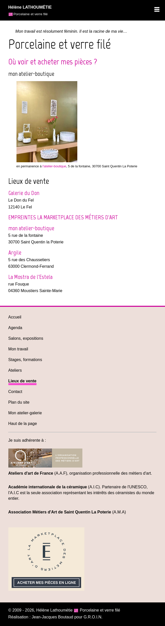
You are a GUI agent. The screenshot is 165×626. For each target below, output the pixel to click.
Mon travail (18, 349)
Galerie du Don (23, 192)
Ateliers (15, 370)
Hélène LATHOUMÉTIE (30, 7)
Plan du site (19, 402)
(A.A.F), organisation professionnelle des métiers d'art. (80, 473)
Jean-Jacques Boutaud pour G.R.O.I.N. (67, 617)
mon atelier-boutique (31, 228)
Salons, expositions (25, 338)
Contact (15, 391)
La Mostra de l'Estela (30, 276)
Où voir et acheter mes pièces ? (52, 61)
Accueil (15, 317)
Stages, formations (25, 359)
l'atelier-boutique (54, 166)
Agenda (15, 328)
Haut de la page (22, 423)
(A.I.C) (54, 487)
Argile (14, 252)
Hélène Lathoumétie (54, 610)
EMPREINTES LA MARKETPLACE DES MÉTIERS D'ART (63, 217)
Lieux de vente (22, 381)
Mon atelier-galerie (25, 413)
